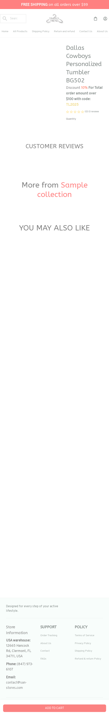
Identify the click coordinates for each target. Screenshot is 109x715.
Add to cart (54, 708)
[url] (20, 685)
